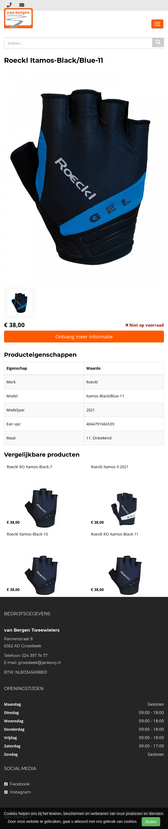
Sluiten (151, 822)
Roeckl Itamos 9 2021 (109, 466)
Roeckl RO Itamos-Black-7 (29, 466)
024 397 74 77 (34, 655)
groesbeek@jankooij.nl (39, 662)
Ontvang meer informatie (84, 336)
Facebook (17, 783)
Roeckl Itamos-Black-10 (27, 534)
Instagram (17, 792)
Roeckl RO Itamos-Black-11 (114, 534)
